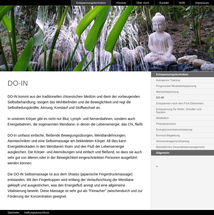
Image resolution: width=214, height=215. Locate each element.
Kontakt (164, 2)
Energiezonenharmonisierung (174, 129)
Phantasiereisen (166, 123)
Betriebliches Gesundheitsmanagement (180, 146)
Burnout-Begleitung (168, 135)
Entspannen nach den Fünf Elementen (179, 103)
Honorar (121, 2)
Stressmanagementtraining (172, 141)
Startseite (13, 212)
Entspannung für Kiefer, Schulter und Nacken (178, 111)
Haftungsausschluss (36, 212)
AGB (182, 2)
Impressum (202, 2)
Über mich (142, 2)
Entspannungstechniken (91, 2)
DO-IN (160, 97)
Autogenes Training (168, 80)
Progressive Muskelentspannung (176, 85)
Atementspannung (167, 91)
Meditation (162, 117)
